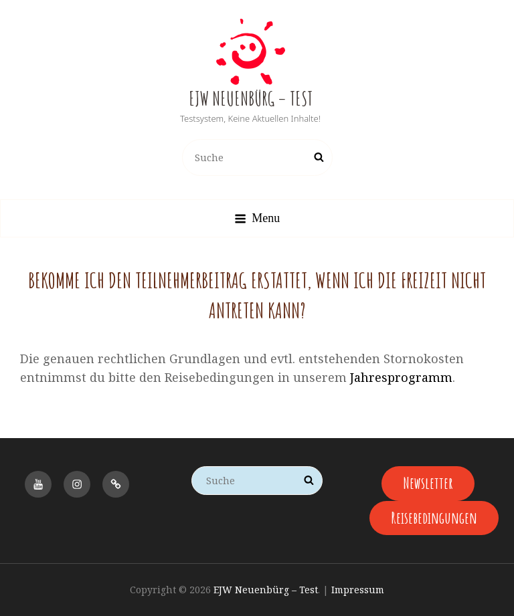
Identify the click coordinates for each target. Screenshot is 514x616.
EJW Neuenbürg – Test (251, 98)
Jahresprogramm (401, 377)
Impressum (357, 589)
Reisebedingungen (434, 518)
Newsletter (428, 483)
